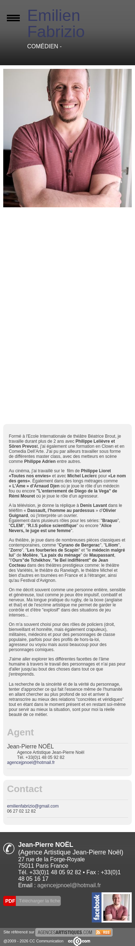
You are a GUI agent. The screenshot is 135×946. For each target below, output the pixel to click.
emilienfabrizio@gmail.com (33, 806)
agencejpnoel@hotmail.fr (31, 762)
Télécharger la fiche (39, 900)
